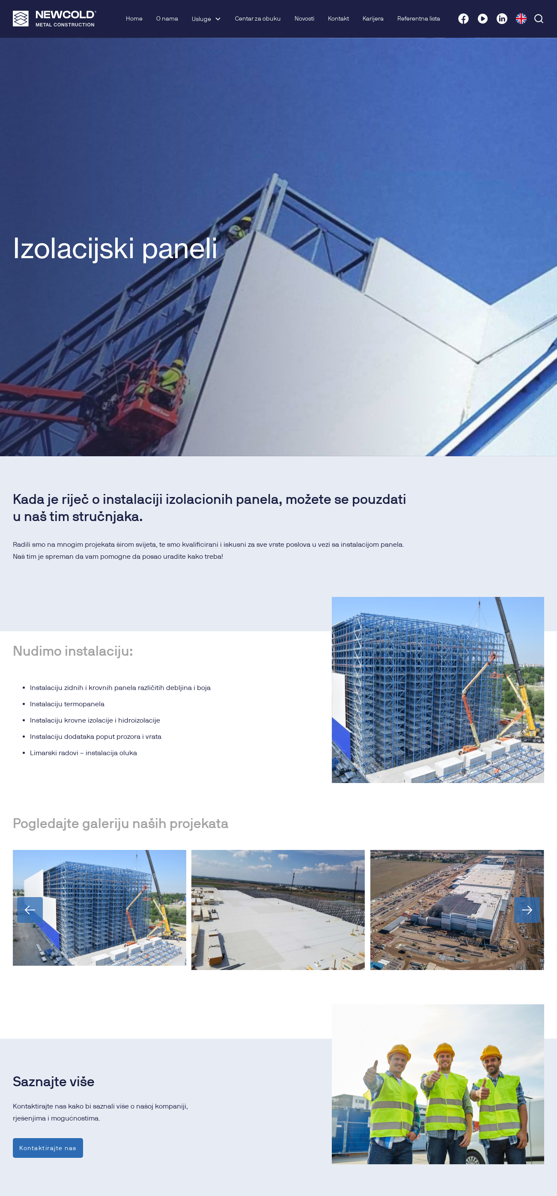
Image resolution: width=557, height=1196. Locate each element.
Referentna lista (418, 18)
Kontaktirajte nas (48, 1147)
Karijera (373, 18)
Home (134, 18)
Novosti (304, 18)
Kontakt (338, 18)
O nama (167, 18)
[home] (54, 19)
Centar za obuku (258, 18)
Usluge (201, 18)
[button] (206, 18)
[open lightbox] (99, 907)
